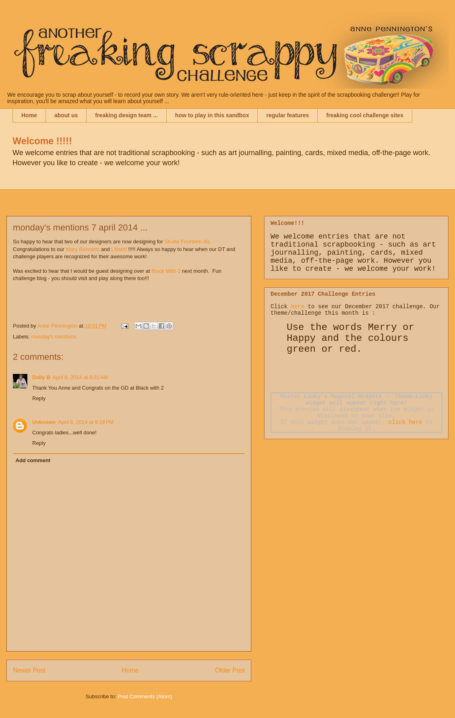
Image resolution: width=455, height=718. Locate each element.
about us (66, 115)
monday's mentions (54, 337)
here (297, 306)
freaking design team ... (126, 115)
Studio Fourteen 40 (187, 242)
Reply (39, 398)
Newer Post (29, 670)
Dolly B (41, 377)
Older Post (230, 670)
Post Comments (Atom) (145, 696)
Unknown (44, 422)
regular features (287, 115)
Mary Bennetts (83, 249)
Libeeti (119, 249)
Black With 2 (166, 271)
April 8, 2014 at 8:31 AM (80, 377)
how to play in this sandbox (212, 115)
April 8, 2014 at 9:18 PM (86, 422)
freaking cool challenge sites (364, 115)
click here (405, 422)
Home (29, 115)
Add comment (33, 460)
